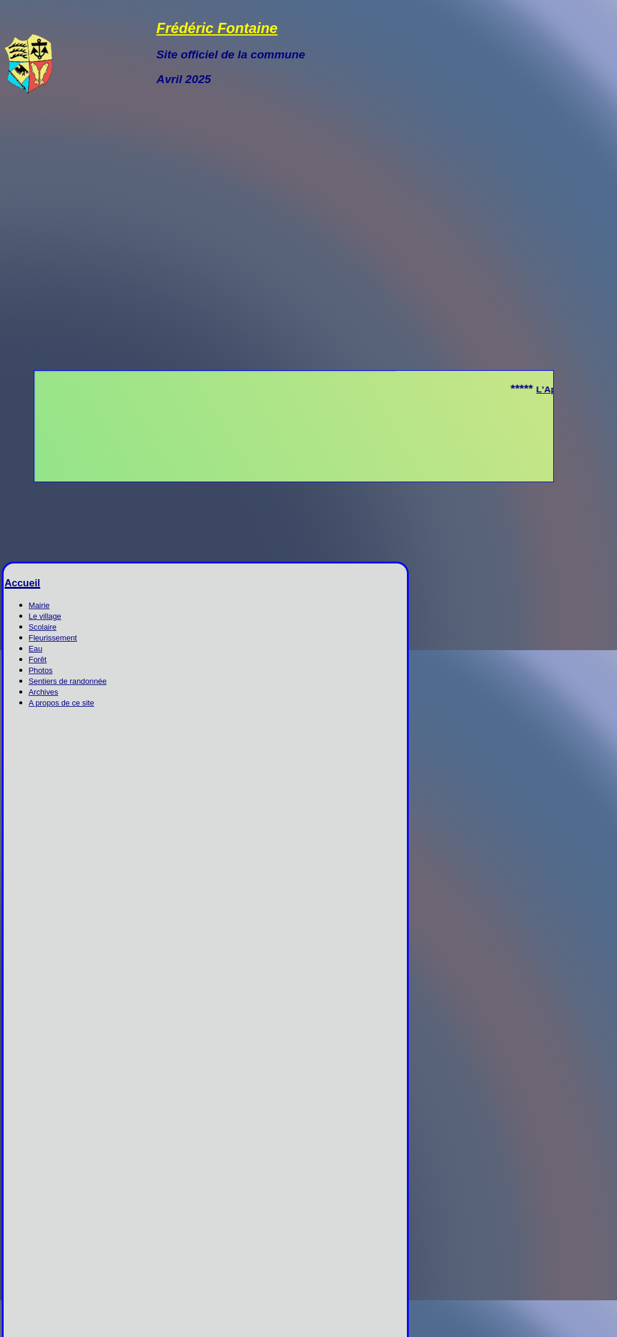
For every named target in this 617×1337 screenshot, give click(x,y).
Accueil (22, 583)
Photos (41, 670)
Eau (36, 648)
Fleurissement (53, 637)
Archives (43, 691)
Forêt (38, 659)
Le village (45, 616)
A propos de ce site (62, 702)
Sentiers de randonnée (68, 681)
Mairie (39, 605)
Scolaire (43, 626)
